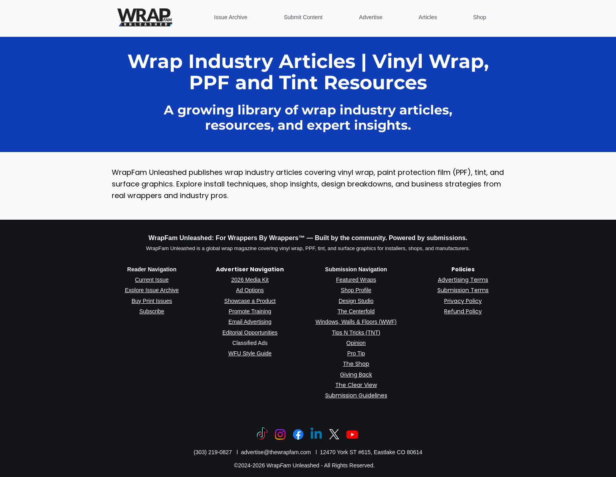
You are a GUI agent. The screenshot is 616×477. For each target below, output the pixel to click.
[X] (334, 434)
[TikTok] (262, 434)
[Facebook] (298, 434)
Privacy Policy (463, 301)
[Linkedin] (316, 434)
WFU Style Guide (250, 353)
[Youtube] (352, 434)
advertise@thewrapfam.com (276, 452)
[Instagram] (280, 434)
